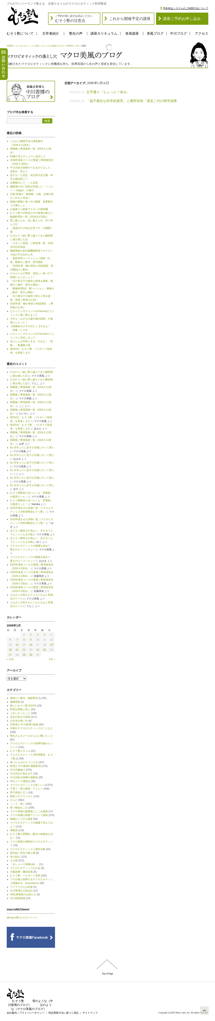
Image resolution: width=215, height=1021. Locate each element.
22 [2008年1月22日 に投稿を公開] (24, 649)
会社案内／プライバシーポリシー (26, 1012)
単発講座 (132, 33)
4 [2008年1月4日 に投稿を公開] (44, 634)
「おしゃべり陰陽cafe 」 (24, 864)
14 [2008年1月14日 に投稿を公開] (17, 644)
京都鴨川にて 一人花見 (24, 182)
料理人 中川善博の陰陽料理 (25, 766)
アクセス (201, 33)
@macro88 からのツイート (22, 917)
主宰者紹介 (50, 33)
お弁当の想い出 (19, 720)
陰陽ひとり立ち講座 (21, 818)
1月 (77, 46)
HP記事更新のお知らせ (23, 894)
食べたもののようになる (24, 762)
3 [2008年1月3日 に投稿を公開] (37, 634)
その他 (14, 860)
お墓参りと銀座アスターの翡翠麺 (29, 209)
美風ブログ (155, 33)
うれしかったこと (20, 713)
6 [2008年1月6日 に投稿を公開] (10, 639)
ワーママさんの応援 (21, 886)
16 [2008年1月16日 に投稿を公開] (30, 644)
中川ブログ (178, 33)
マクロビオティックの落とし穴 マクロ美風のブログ (39, 46)
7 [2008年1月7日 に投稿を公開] (17, 639)
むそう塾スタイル (20, 750)
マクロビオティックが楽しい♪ (27, 784)
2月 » (52, 659)
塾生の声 (76, 33)
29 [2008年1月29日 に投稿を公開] (24, 654)
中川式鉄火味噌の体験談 (24, 777)
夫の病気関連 (17, 898)
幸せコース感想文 (20, 781)
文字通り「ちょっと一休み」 (108, 92)
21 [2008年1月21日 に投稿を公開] (17, 649)
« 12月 (10, 659)
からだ (14, 800)
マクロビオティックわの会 (25, 868)
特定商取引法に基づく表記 (64, 1012)
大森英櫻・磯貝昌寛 (21, 871)
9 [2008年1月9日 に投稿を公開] (31, 639)
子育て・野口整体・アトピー (26, 788)
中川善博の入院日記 (21, 890)
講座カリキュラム (103, 33)
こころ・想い (17, 803)
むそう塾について (20, 33)
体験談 (14, 830)
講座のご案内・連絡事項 (24, 698)
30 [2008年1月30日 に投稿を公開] (30, 654)
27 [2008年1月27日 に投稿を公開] (10, 654)
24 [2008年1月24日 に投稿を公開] (37, 649)
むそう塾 (18, 1001)
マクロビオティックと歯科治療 (27, 849)
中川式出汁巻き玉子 (21, 773)
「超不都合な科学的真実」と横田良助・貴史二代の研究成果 (131, 101)
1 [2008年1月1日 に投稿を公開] (24, 634)
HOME (10, 46)
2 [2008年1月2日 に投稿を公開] (31, 634)
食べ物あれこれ (19, 807)
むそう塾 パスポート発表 (25, 875)
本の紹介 (15, 856)
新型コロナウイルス (21, 796)
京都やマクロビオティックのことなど (31, 728)
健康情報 (15, 701)
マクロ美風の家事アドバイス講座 (29, 815)
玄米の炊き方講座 (20, 716)
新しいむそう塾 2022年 (23, 705)
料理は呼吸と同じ (20, 709)
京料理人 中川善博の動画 (24, 724)
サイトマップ (90, 1012)
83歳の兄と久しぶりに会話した (28, 156)
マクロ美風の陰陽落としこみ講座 (29, 811)
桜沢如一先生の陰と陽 (22, 852)
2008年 (70, 46)
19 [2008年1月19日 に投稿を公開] (51, 644)
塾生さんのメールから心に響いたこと (31, 735)
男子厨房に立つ (19, 792)
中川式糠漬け (17, 769)
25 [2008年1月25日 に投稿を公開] (44, 649)
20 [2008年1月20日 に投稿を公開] (10, 649)
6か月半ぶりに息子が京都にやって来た (32, 447)
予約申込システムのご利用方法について (185, 8)
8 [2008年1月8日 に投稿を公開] (24, 639)
